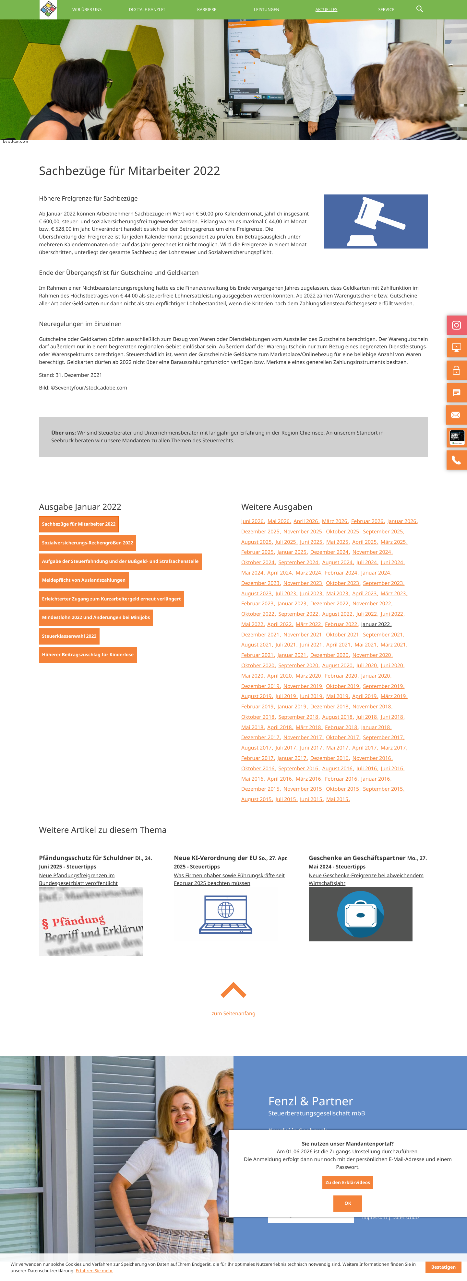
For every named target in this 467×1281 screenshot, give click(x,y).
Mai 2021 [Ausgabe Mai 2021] (366, 664)
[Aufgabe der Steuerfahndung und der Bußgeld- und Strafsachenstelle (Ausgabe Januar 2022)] (120, 581)
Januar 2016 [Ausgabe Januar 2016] (376, 798)
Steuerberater (115, 452)
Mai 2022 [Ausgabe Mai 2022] (253, 643)
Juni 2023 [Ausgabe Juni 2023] (312, 612)
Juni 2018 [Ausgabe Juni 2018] (392, 736)
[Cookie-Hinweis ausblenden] (443, 1268)
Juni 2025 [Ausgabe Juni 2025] (312, 561)
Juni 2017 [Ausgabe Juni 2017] (312, 767)
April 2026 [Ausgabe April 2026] (306, 540)
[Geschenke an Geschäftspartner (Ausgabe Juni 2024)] (368, 911)
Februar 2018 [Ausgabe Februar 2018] (341, 746)
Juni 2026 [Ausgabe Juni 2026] (253, 540)
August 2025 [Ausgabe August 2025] (257, 561)
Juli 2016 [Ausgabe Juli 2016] (367, 787)
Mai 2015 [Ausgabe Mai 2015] (338, 818)
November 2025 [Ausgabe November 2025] (303, 550)
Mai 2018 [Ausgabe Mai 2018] (253, 746)
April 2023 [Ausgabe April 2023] (365, 612)
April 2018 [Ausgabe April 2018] (280, 746)
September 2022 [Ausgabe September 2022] (298, 633)
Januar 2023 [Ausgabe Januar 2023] (293, 622)
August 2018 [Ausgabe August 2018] (338, 736)
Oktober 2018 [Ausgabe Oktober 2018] (258, 736)
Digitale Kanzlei (174, 9)
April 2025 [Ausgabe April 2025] (365, 561)
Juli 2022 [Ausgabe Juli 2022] (367, 633)
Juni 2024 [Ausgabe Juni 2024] (392, 581)
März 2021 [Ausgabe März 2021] (394, 664)
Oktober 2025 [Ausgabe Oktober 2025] (343, 550)
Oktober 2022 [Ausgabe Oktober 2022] (258, 633)
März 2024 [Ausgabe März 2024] (309, 592)
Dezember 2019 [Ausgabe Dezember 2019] (261, 705)
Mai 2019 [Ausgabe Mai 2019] (338, 715)
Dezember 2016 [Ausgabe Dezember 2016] (330, 777)
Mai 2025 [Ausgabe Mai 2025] (338, 561)
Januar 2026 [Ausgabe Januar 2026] (403, 540)
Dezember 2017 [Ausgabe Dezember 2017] (261, 756)
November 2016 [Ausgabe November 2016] (372, 777)
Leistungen (282, 9)
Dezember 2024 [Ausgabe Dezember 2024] (330, 571)
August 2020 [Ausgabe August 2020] (338, 684)
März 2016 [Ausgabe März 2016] (309, 798)
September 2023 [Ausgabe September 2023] (383, 602)
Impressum (374, 1237)
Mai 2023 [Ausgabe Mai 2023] (338, 612)
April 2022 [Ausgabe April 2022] (280, 643)
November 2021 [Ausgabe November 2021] (303, 654)
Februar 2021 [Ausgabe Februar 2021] (258, 674)
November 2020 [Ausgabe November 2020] (372, 674)
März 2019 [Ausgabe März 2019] (394, 715)
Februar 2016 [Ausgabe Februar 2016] (341, 798)
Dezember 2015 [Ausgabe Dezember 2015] (261, 808)
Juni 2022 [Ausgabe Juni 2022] (392, 633)
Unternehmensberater (171, 452)
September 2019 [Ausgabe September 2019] (383, 705)
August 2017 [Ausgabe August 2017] (257, 767)
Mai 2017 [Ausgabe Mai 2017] (338, 767)
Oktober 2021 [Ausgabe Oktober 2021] (343, 654)
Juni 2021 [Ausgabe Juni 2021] (312, 664)
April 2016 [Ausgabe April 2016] (280, 798)
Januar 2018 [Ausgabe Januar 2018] (376, 746)
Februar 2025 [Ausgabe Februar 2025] (258, 571)
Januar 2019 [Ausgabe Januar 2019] (293, 725)
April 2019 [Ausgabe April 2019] (365, 715)
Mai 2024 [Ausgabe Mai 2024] (253, 592)
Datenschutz (406, 1237)
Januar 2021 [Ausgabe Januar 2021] (293, 674)
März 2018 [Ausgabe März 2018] (309, 746)
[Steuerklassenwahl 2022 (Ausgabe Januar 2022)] (69, 656)
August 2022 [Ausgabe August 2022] (338, 633)
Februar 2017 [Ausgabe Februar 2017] (258, 777)
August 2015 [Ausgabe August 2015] (257, 818)
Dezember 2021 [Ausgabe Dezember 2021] (261, 654)
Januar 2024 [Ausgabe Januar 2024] (376, 592)
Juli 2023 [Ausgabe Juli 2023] (286, 612)
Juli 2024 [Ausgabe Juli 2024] (367, 581)
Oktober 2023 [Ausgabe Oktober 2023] (343, 602)
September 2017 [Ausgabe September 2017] (383, 756)
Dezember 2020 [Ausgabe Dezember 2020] (330, 674)
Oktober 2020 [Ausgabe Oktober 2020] (258, 684)
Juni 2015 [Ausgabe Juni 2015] (312, 818)
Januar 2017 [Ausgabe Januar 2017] (293, 777)
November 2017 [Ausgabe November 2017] (303, 756)
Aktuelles (336, 9)
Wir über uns (120, 9)
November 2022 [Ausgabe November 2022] (372, 622)
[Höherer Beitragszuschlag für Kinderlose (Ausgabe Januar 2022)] (88, 674)
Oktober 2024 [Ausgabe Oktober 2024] (258, 581)
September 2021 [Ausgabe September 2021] (383, 654)
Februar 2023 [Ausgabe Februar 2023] (258, 622)
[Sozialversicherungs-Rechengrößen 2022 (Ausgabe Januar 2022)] (87, 562)
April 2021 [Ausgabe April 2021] (339, 664)
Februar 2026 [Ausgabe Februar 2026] (368, 540)
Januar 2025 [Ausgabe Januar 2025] (293, 571)
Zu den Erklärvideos (348, 1183)
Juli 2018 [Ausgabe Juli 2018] (367, 736)
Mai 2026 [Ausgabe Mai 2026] (279, 540)
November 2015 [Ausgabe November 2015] (303, 808)
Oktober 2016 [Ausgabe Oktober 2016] (258, 787)
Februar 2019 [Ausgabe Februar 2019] (258, 725)
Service (390, 9)
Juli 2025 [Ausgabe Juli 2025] (286, 561)
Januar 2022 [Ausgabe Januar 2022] (376, 643)
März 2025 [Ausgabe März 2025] (394, 561)
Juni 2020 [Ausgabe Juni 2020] (392, 684)
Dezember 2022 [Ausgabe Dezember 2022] (330, 622)
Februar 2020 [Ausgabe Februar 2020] (341, 695)
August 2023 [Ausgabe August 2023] (257, 612)
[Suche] (306, 1234)
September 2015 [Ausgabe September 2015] (383, 808)
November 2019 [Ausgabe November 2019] (303, 705)
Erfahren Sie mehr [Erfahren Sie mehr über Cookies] (94, 1271)
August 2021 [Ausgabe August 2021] (257, 664)
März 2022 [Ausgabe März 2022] (309, 643)
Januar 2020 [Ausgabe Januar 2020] (376, 695)
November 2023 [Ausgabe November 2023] (303, 602)
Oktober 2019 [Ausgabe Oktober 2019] (343, 705)
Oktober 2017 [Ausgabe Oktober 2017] (343, 756)
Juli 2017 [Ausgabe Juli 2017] (286, 767)
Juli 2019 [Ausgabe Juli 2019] (286, 715)
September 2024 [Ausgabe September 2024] (298, 581)
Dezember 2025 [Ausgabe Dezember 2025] (261, 550)
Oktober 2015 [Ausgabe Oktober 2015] (343, 808)
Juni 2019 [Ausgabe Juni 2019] (312, 715)
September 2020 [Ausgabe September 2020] (298, 684)
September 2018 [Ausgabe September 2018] (298, 736)
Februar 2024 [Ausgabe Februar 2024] (341, 592)
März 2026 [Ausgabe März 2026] (335, 540)
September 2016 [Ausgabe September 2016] (298, 787)
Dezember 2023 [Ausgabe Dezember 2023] (261, 602)
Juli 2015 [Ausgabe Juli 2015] (286, 818)
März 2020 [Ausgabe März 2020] (309, 695)
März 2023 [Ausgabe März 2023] (394, 612)
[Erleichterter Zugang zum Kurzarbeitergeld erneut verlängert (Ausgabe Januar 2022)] (111, 619)
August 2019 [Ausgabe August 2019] (257, 715)
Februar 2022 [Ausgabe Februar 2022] (341, 643)
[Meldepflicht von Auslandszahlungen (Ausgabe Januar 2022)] (83, 600)
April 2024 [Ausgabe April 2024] (280, 592)
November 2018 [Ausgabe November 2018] (372, 725)
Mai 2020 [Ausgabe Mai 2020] (253, 695)
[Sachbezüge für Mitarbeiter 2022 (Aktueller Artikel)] (78, 544)
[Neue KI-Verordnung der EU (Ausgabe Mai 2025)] (233, 911)
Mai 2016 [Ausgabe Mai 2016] (253, 798)
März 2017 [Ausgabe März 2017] (394, 767)
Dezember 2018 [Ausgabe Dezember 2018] (330, 725)
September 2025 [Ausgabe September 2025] (383, 550)
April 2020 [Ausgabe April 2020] (280, 695)
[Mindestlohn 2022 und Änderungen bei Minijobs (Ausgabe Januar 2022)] (96, 637)
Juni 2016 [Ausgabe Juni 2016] (392, 787)
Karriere (228, 9)
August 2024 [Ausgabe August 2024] (338, 581)
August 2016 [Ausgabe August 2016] (338, 787)
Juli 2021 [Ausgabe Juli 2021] (286, 664)
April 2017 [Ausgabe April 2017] (365, 767)
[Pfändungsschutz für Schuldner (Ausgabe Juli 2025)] (98, 919)
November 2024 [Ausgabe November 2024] (372, 571)
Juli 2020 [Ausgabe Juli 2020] (367, 684)
